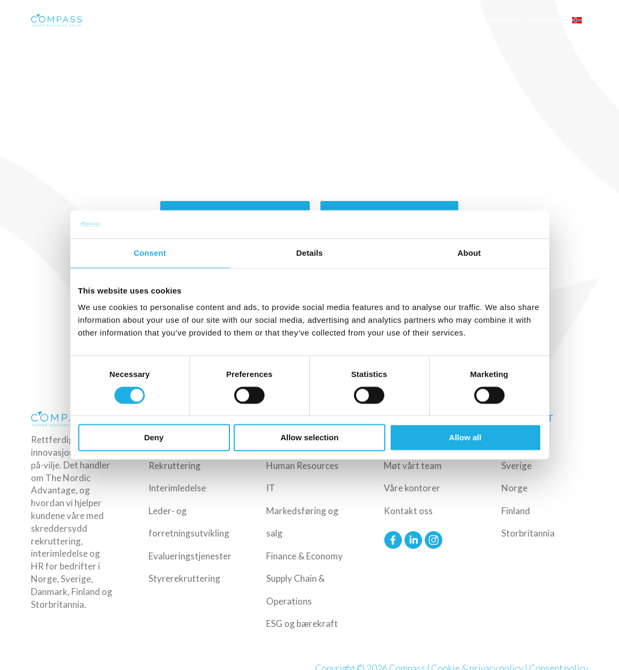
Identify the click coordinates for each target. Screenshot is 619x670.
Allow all (465, 437)
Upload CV (541, 20)
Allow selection (309, 437)
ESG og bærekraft (302, 623)
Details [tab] (309, 252)
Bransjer (323, 20)
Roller (364, 20)
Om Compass (493, 20)
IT (270, 487)
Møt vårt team (413, 465)
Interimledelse (177, 487)
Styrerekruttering (184, 578)
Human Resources (302, 465)
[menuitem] (581, 20)
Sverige (516, 465)
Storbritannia (528, 533)
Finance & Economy (304, 556)
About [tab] (469, 252)
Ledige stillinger (414, 20)
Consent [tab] (150, 252)
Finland (515, 510)
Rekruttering (174, 465)
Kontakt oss (408, 510)
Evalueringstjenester (190, 556)
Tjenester (279, 20)
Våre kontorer (412, 487)
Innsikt (457, 20)
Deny (154, 437)
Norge (514, 487)
